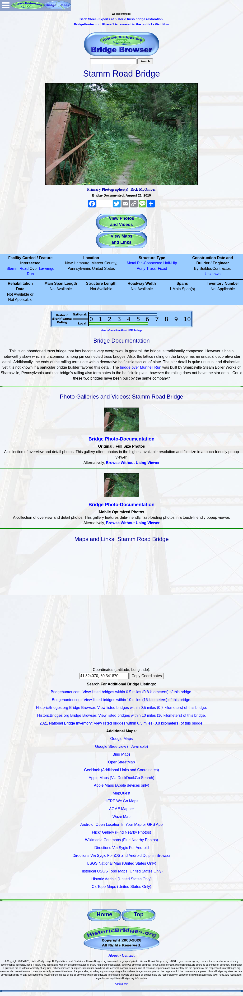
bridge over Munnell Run (140, 367)
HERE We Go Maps (121, 801)
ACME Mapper (121, 809)
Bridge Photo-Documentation (121, 438)
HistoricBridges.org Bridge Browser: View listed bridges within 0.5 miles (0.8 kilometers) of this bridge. (121, 708)
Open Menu (5, 5)
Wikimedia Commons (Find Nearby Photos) (121, 840)
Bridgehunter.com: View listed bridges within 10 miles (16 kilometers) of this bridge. (121, 700)
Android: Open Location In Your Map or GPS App (121, 824)
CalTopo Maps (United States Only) (121, 887)
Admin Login (121, 984)
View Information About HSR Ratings (121, 330)
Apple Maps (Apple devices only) (121, 785)
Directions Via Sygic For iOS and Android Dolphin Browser (121, 856)
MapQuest (121, 793)
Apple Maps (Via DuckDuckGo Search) (121, 778)
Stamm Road (17, 268)
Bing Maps (121, 754)
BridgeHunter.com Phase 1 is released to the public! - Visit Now (121, 24)
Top (139, 914)
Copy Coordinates (146, 676)
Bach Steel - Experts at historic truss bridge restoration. (121, 19)
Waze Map (121, 817)
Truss (151, 268)
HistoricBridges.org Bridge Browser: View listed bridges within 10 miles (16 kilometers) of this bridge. (121, 715)
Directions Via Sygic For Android (121, 848)
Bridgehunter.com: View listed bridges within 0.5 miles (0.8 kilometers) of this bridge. (121, 692)
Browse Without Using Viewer (132, 463)
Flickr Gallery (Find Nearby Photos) (121, 832)
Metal (131, 263)
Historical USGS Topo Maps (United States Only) (121, 871)
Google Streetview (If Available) (121, 746)
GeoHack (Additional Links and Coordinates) (121, 770)
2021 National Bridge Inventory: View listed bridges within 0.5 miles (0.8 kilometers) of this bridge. (122, 723)
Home (104, 914)
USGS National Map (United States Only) (121, 863)
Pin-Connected (149, 263)
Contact (128, 955)
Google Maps (121, 739)
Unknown (213, 274)
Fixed (162, 268)
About (113, 955)
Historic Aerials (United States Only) (121, 879)
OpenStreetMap (121, 762)
